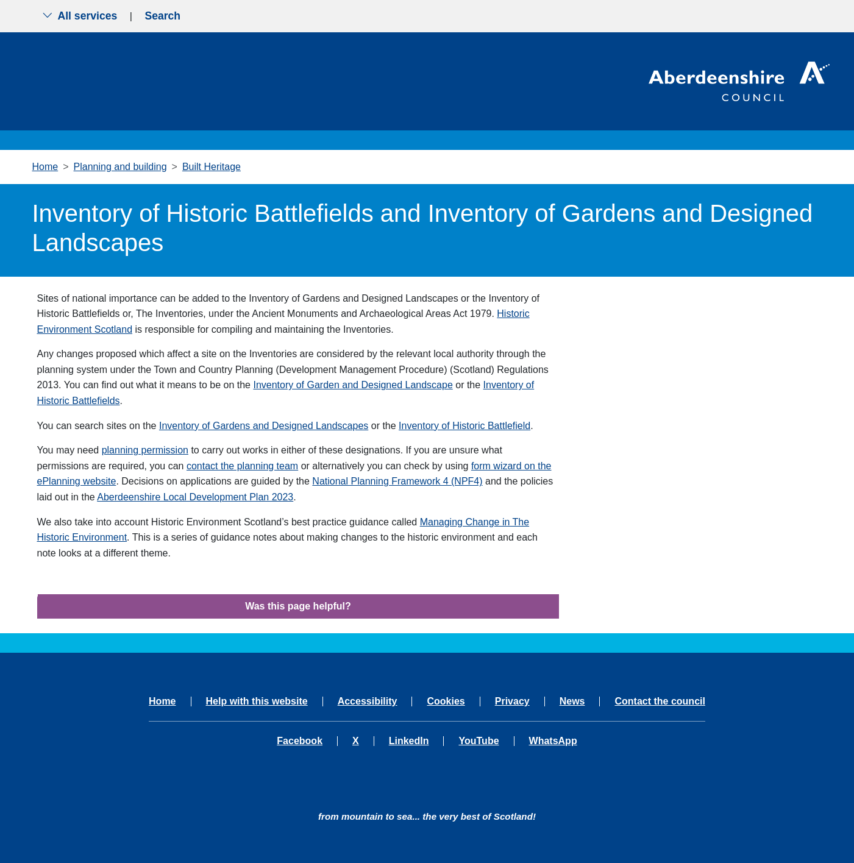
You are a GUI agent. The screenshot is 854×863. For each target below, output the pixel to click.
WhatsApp (553, 741)
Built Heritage (211, 167)
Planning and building (120, 167)
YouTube (478, 741)
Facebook (299, 741)
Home (45, 167)
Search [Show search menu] (162, 16)
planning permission (145, 450)
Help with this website (257, 701)
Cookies (445, 701)
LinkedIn (409, 741)
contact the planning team (242, 466)
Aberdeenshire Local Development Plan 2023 (195, 497)
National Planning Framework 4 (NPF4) (397, 481)
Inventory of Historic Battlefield (464, 426)
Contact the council (659, 701)
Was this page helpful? (298, 606)
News (572, 701)
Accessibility (367, 701)
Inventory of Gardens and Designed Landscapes (263, 426)
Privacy (512, 701)
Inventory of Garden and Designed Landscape (352, 385)
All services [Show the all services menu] (80, 16)
